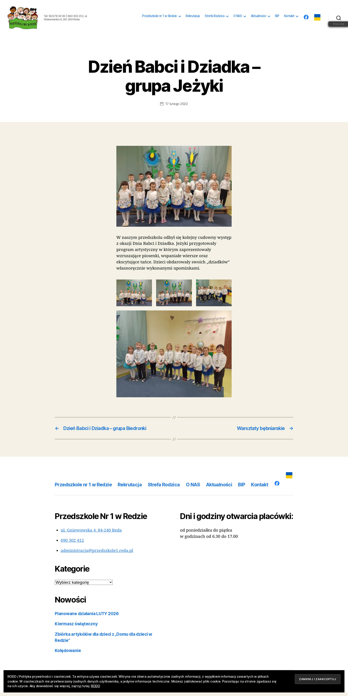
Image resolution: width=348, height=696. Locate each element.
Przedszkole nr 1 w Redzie (159, 17)
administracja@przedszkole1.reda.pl (97, 554)
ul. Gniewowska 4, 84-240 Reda (91, 533)
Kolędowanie (68, 654)
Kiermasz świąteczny (76, 627)
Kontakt (289, 17)
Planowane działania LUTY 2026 (87, 617)
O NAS (237, 17)
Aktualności (258, 17)
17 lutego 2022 (176, 107)
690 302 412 (72, 544)
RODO (95, 686)
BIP (277, 17)
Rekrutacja (193, 17)
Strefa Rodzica (214, 17)
